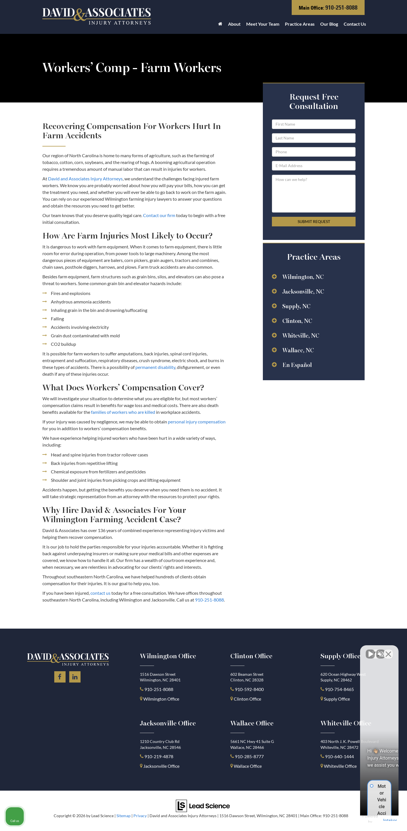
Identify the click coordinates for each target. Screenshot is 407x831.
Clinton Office (247, 698)
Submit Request (314, 221)
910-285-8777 (249, 756)
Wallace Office (248, 766)
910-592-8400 (249, 689)
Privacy (140, 815)
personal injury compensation (197, 421)
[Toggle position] (376, 650)
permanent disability (155, 367)
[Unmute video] (306, 650)
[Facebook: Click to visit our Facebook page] (60, 676)
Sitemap (123, 815)
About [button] (234, 24)
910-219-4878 (158, 756)
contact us (100, 593)
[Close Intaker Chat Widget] (388, 650)
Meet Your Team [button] (262, 24)
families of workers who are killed (123, 412)
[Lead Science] (203, 805)
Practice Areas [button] (300, 24)
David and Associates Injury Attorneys (85, 178)
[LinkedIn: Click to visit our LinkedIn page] (75, 676)
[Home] (220, 25)
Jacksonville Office (161, 766)
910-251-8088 (341, 7)
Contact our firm (159, 215)
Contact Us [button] (355, 24)
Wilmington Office (161, 698)
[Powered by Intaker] (358, 819)
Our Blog (329, 24)
